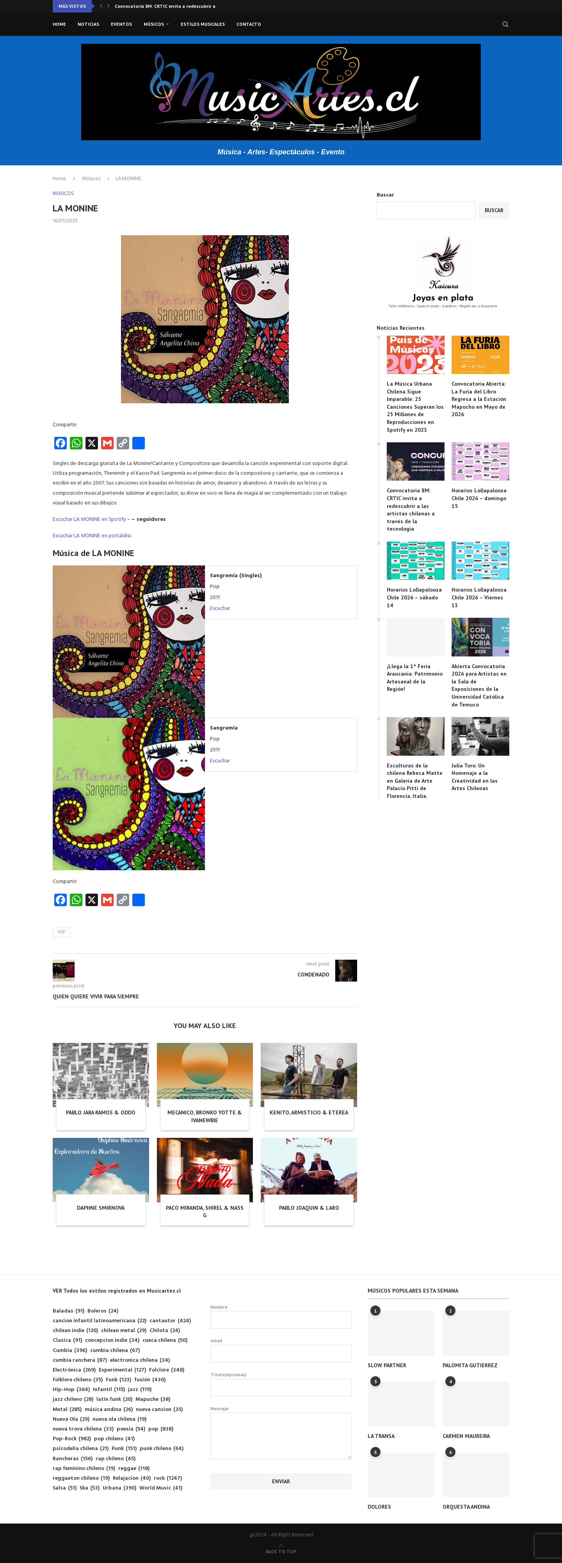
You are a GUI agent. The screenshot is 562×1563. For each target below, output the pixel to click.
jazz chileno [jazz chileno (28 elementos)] (73, 1399)
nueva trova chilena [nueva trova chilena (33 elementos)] (83, 1429)
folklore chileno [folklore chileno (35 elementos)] (78, 1380)
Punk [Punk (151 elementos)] (124, 1449)
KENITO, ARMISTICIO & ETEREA (309, 1112)
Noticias (88, 24)
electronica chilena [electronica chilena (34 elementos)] (140, 1360)
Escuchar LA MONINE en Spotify (89, 519)
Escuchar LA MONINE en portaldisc (92, 535)
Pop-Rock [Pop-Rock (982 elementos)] (72, 1439)
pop (61, 932)
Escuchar (220, 608)
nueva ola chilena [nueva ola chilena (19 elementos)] (119, 1419)
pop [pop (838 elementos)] (160, 1429)
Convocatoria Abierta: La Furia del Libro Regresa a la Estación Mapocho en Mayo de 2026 (479, 399)
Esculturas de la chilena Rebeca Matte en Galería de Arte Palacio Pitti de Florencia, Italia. (415, 780)
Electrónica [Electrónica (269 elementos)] (74, 1370)
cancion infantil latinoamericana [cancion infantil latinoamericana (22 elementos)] (99, 1321)
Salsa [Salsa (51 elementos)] (64, 1488)
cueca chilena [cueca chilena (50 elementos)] (164, 1340)
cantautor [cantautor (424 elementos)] (170, 1321)
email (281, 1350)
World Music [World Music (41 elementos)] (160, 1488)
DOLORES (379, 1506)
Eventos (121, 24)
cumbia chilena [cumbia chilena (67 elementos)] (115, 1351)
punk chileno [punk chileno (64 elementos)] (161, 1449)
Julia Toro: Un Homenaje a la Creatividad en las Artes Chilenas (475, 777)
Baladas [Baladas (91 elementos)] (68, 1311)
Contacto (249, 24)
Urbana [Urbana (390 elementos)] (119, 1488)
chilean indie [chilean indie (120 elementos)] (75, 1331)
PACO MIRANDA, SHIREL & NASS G (205, 1211)
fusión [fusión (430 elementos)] (149, 1380)
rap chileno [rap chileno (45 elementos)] (115, 1459)
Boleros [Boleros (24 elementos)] (102, 1311)
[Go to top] (281, 1551)
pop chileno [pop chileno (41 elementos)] (114, 1439)
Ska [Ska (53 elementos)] (90, 1488)
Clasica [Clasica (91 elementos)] (67, 1340)
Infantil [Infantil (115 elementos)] (109, 1390)
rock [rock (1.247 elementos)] (168, 1478)
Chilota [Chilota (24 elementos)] (164, 1331)
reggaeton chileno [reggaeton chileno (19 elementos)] (81, 1478)
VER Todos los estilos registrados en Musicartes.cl (117, 1290)
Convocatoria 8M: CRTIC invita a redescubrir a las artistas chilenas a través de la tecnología (411, 509)
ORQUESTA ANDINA (466, 1506)
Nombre (281, 1316)
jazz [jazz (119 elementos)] (139, 1390)
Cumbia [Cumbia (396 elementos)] (70, 1351)
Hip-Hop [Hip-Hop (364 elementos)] (71, 1390)
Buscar (385, 195)
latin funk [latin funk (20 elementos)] (114, 1399)
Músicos (154, 24)
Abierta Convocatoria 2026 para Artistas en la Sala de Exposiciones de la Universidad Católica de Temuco (479, 685)
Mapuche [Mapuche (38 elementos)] (152, 1399)
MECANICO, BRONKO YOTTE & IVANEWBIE (204, 1116)
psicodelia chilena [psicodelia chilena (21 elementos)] (80, 1449)
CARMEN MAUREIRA (466, 1436)
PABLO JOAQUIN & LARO (309, 1207)
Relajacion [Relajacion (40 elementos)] (132, 1478)
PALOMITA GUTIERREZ (470, 1365)
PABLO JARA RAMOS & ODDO (100, 1112)
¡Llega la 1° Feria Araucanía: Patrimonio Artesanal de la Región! (415, 678)
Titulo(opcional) (281, 1384)
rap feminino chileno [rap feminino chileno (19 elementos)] (84, 1469)
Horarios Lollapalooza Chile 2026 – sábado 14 (414, 597)
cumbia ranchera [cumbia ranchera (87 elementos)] (80, 1360)
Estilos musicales (203, 24)
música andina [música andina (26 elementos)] (109, 1410)
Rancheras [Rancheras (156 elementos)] (72, 1459)
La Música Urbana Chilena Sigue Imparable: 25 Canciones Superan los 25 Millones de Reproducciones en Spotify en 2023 (415, 406)
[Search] (505, 24)
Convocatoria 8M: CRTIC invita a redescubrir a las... (171, 6)
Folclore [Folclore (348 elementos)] (166, 1370)
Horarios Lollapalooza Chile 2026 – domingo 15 (479, 498)
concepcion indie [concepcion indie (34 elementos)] (112, 1340)
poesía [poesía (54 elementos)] (131, 1429)
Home (59, 24)
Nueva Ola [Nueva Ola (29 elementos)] (71, 1419)
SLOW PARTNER (387, 1365)
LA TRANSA (381, 1436)
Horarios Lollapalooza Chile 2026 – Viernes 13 (479, 597)
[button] (101, 6)
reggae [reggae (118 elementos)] (133, 1469)
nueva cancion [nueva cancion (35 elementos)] (159, 1410)
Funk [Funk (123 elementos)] (118, 1380)
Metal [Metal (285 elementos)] (67, 1410)
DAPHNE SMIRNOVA (100, 1207)
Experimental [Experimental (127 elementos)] (122, 1370)
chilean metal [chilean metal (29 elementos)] (123, 1331)
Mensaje (281, 1413)
